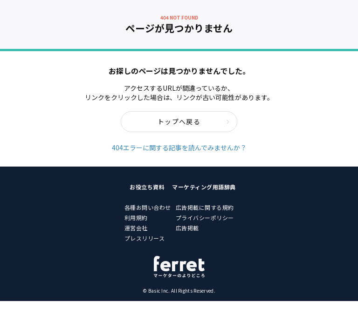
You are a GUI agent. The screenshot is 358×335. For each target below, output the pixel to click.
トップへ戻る (194, 121)
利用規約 (136, 217)
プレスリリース (144, 238)
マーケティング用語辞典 (204, 187)
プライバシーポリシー (205, 217)
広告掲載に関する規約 (205, 207)
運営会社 (136, 228)
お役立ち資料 (147, 187)
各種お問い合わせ (147, 207)
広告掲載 (187, 228)
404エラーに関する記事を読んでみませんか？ (179, 147)
